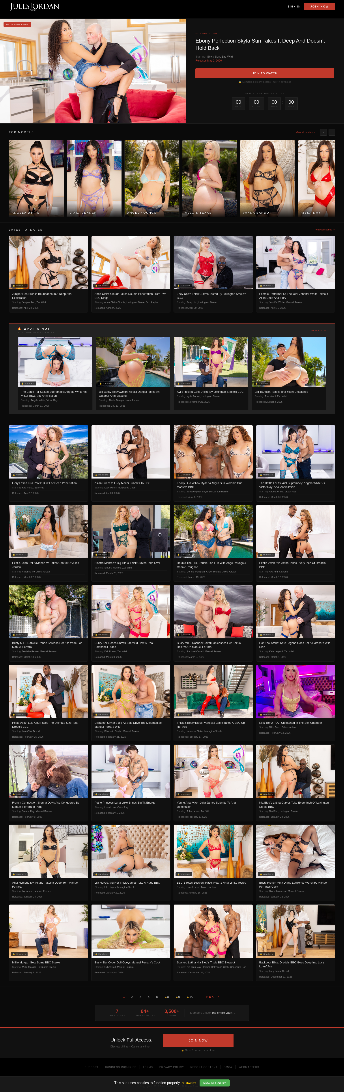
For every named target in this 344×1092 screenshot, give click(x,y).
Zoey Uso (192, 302)
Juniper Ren (28, 302)
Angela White (38, 400)
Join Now (319, 6)
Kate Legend (276, 651)
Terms (148, 1067)
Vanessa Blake (195, 731)
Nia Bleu (273, 811)
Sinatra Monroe (112, 567)
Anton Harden (221, 491)
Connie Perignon (196, 571)
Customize (188, 1083)
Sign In (294, 6)
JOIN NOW (198, 1040)
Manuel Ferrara (294, 302)
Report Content (203, 1067)
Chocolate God (238, 967)
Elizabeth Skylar (113, 731)
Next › (213, 996)
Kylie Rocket (193, 396)
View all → (318, 330)
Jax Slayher (152, 302)
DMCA (228, 1067)
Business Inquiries (120, 1067)
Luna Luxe (110, 807)
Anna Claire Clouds (114, 302)
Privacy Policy (171, 1067)
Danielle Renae (30, 651)
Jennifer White (276, 302)
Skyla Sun (213, 56)
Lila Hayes (110, 887)
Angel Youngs (213, 571)
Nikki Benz (274, 727)
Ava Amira (274, 571)
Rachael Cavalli (195, 651)
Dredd (284, 571)
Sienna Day (28, 811)
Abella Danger (116, 400)
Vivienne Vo (28, 571)
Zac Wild (227, 56)
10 (189, 997)
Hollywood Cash (126, 487)
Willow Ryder (194, 491)
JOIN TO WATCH (264, 73)
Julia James (193, 811)
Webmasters (249, 1067)
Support (92, 1067)
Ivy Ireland (27, 891)
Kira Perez (27, 487)
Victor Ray (52, 400)
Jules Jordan (132, 400)
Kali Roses (110, 651)
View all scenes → (325, 229)
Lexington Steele (135, 302)
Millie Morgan (29, 967)
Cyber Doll (110, 967)
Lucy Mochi (110, 487)
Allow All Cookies (214, 1083)
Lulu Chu (27, 731)
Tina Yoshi (270, 396)
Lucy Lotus (275, 971)
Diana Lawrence (278, 891)
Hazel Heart (193, 887)
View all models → (306, 132)
